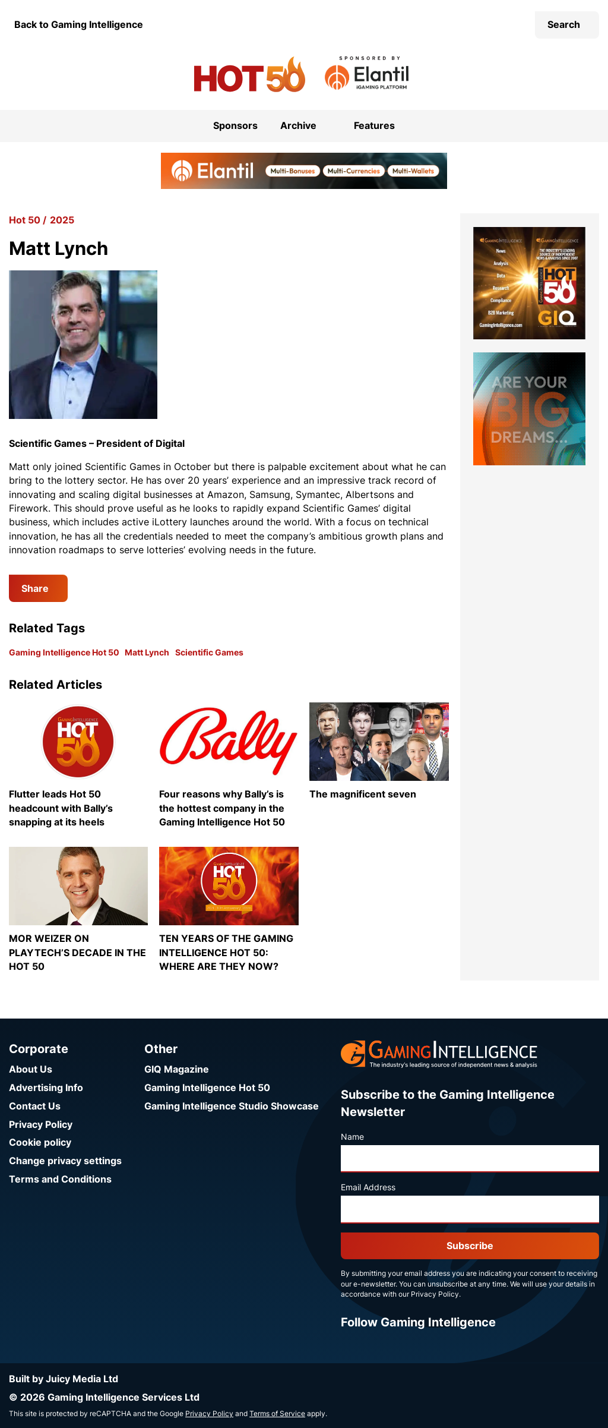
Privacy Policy (40, 1124)
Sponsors (235, 125)
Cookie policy (40, 1142)
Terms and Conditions (60, 1179)
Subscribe (469, 1246)
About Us (30, 1069)
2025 (62, 220)
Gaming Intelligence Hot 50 (64, 652)
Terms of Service (277, 1414)
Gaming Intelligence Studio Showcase (231, 1106)
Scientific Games (209, 652)
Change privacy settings (65, 1161)
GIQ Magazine (176, 1069)
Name (352, 1137)
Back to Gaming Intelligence (78, 24)
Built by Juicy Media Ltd (63, 1379)
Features (374, 125)
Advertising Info (46, 1087)
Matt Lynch (147, 652)
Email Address (368, 1187)
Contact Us (35, 1106)
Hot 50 (24, 220)
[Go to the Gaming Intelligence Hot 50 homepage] (249, 74)
